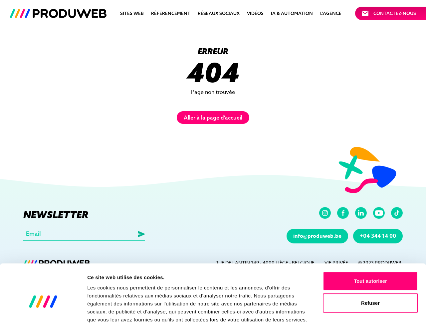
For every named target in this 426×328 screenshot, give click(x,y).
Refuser (370, 271)
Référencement (170, 13)
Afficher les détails (366, 315)
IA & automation (292, 13)
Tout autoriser (370, 249)
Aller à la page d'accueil (213, 117)
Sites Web (132, 13)
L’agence (330, 13)
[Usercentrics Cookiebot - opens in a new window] (43, 315)
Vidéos (255, 13)
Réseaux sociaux (219, 13)
